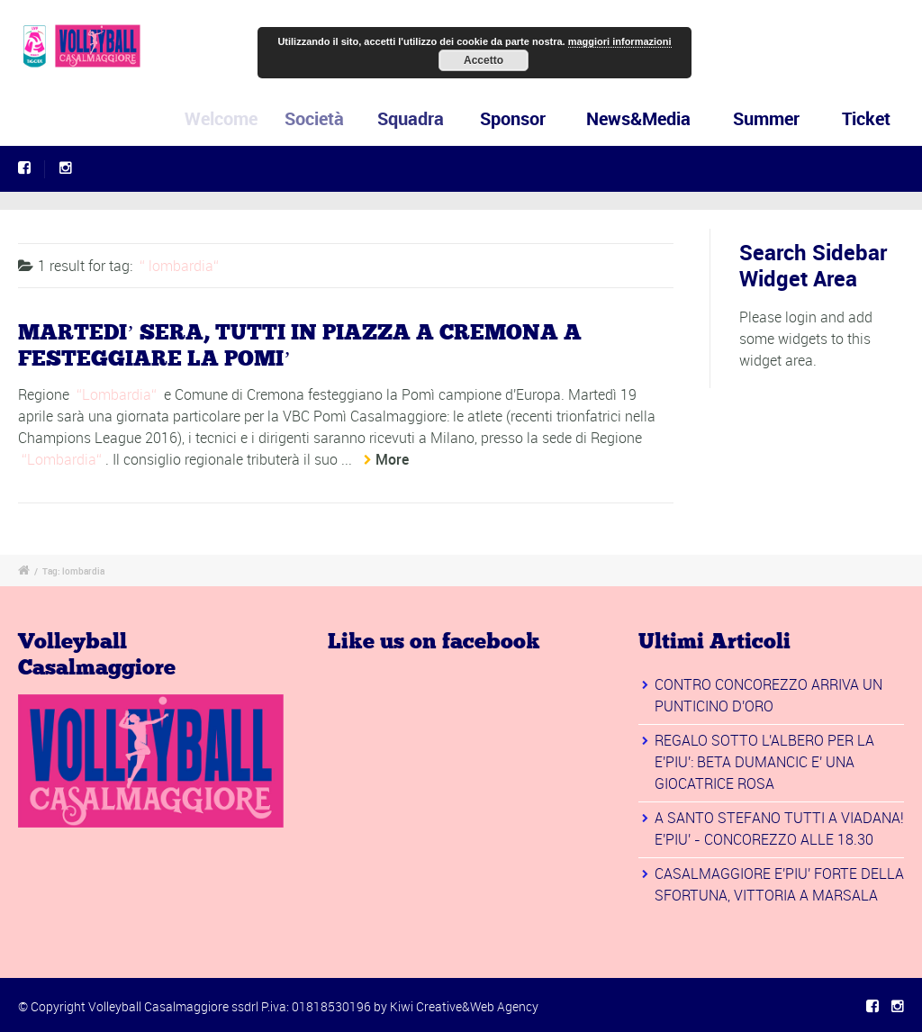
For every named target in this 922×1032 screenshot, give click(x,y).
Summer (766, 118)
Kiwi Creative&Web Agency (464, 1006)
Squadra (417, 118)
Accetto (483, 60)
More (392, 459)
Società (324, 118)
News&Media (639, 118)
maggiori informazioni (620, 41)
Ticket (866, 118)
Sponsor (516, 118)
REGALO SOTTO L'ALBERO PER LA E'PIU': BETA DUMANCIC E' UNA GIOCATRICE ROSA (764, 761)
